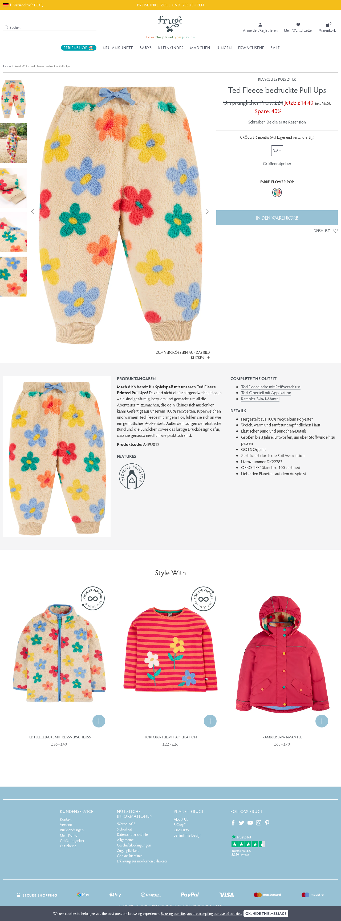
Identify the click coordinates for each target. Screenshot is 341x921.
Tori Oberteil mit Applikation (266, 392)
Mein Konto (69, 835)
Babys (146, 47)
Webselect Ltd (212, 906)
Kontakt (65, 819)
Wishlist (326, 230)
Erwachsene (251, 47)
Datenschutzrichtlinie (132, 834)
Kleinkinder (171, 47)
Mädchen (200, 47)
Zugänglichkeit (128, 850)
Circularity (181, 829)
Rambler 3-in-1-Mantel (260, 398)
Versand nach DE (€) (23, 4)
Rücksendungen (72, 829)
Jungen (224, 47)
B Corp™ (180, 824)
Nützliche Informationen (135, 813)
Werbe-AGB (126, 823)
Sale (275, 47)
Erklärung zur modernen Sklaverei (142, 861)
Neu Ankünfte (118, 47)
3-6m (277, 150)
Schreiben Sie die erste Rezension (277, 122)
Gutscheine (68, 845)
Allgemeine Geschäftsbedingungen (134, 842)
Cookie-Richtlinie (130, 855)
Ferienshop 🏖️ (79, 47)
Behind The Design (187, 835)
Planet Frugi (188, 811)
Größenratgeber (277, 163)
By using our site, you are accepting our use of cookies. (201, 913)
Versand (66, 824)
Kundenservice (76, 811)
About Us (181, 819)
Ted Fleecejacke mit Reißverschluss (271, 386)
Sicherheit (124, 829)
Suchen (13, 27)
